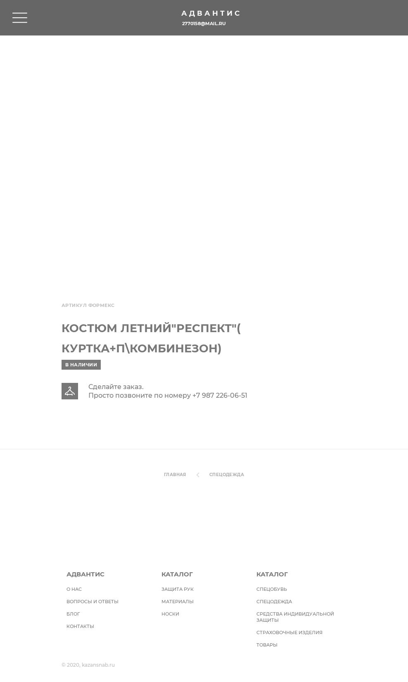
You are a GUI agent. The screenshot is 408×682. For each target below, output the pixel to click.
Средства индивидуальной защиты (295, 617)
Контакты (80, 626)
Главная (175, 474)
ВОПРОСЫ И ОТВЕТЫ (92, 601)
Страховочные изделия (289, 632)
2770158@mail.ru (204, 23)
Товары (267, 645)
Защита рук (177, 589)
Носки (170, 614)
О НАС (74, 589)
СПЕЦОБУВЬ (271, 589)
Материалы (177, 601)
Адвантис (211, 13)
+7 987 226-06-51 (219, 395)
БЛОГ (73, 614)
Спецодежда (226, 474)
